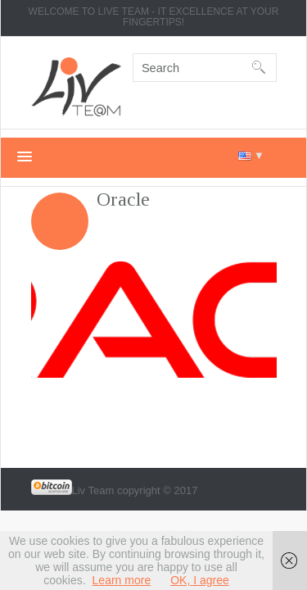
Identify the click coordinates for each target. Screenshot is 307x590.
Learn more (122, 580)
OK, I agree (199, 580)
